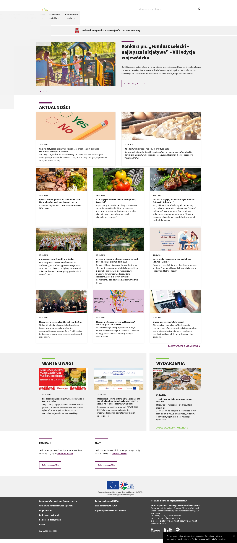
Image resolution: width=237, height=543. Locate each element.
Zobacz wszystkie (50, 468)
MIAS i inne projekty (175, 19)
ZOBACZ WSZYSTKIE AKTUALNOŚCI (184, 350)
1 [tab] (40, 95)
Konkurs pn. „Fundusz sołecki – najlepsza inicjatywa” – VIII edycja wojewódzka (158, 56)
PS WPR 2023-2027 (151, 20)
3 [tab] (46, 95)
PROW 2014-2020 (136, 19)
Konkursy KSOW (104, 19)
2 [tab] (43, 95)
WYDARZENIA (170, 367)
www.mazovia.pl (159, 527)
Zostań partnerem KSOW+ (107, 504)
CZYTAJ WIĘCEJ (134, 87)
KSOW (93, 19)
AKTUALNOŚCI (54, 111)
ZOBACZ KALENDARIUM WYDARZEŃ (172, 431)
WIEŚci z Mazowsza (120, 19)
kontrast (182, 3)
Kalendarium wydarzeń (192, 19)
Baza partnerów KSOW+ (106, 509)
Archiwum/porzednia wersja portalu (56, 509)
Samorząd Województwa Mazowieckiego (58, 504)
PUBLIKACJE (45, 446)
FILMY (98, 446)
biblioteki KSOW (65, 457)
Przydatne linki (46, 514)
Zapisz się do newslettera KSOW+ (110, 514)
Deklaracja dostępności (50, 523)
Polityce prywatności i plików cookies (208, 539)
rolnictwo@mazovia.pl (168, 524)
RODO (42, 528)
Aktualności (81, 17)
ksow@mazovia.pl (188, 524)
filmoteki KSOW (119, 457)
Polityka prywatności (49, 518)
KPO (163, 19)
